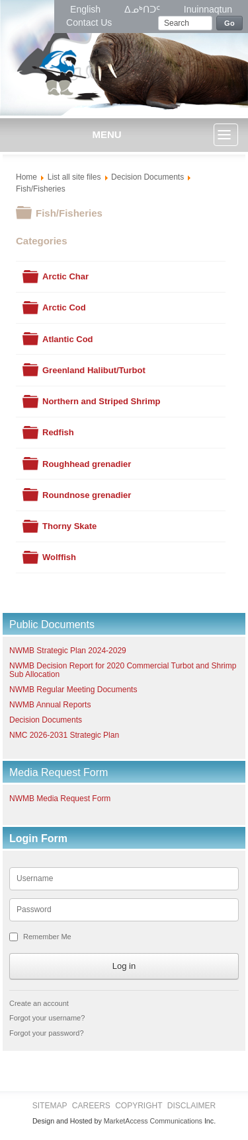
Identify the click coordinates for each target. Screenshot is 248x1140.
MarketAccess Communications (153, 1121)
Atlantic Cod (67, 339)
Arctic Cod (64, 307)
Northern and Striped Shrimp (101, 401)
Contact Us (89, 22)
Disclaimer (191, 1105)
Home (26, 177)
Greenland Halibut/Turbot (93, 370)
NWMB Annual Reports (50, 704)
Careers (91, 1105)
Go (229, 23)
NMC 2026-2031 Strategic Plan (64, 735)
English (86, 9)
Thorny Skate (69, 526)
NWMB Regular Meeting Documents (73, 689)
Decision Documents (147, 177)
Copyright (138, 1105)
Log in (124, 966)
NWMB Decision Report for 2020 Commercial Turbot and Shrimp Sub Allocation (122, 670)
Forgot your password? (46, 1033)
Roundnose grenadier (86, 495)
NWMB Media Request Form (59, 798)
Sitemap (49, 1105)
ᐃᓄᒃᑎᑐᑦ (143, 9)
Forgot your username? (47, 1018)
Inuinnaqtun (208, 9)
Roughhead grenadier (86, 464)
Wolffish (59, 557)
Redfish (58, 432)
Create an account (39, 1003)
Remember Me (47, 937)
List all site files (74, 177)
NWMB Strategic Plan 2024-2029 (67, 650)
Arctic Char (65, 276)
